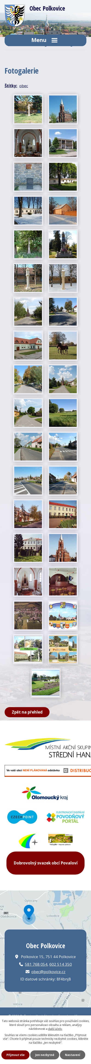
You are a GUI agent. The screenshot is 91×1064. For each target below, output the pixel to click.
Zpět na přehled (27, 712)
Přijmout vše (15, 1055)
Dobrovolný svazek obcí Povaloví (46, 863)
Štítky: (11, 85)
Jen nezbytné (44, 1055)
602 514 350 (60, 964)
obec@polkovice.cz (48, 971)
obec (23, 85)
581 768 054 (36, 964)
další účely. (55, 1029)
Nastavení (72, 1055)
